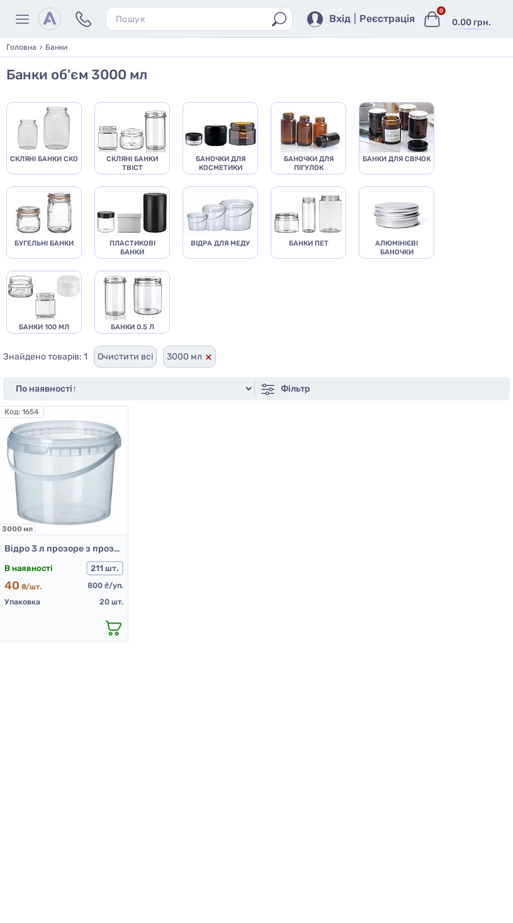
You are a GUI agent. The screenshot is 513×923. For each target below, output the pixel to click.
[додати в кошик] (113, 628)
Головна (21, 47)
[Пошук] (279, 19)
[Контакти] (83, 19)
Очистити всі (125, 357)
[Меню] (23, 19)
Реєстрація (387, 19)
